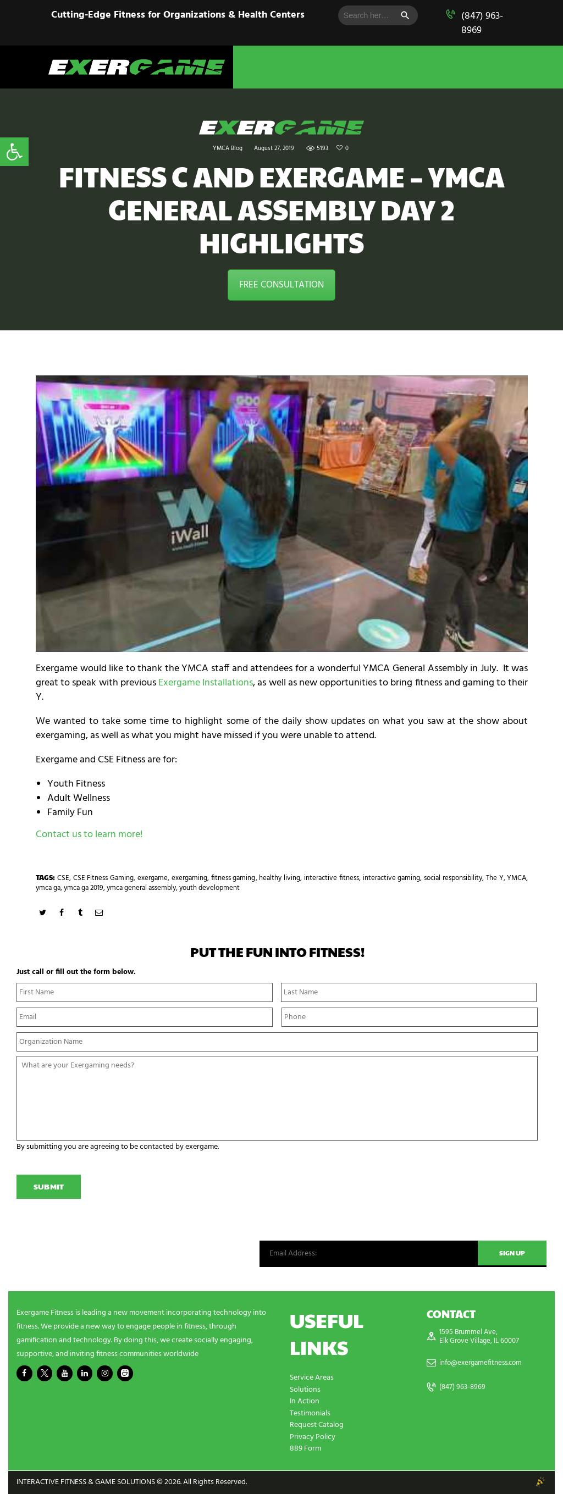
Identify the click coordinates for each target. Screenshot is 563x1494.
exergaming (189, 878)
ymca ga (48, 888)
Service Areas (312, 1380)
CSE (63, 878)
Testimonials (310, 1414)
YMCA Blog (227, 148)
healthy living (279, 878)
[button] (14, 151)
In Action (304, 1403)
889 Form (305, 1449)
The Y (495, 878)
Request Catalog (317, 1426)
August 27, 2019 (274, 148)
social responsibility (453, 878)
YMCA (516, 878)
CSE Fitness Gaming (103, 878)
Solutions (305, 1391)
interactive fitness (331, 878)
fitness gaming (233, 878)
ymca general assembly (141, 888)
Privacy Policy (312, 1437)
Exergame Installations (205, 683)
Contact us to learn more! (89, 835)
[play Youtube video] (282, 513)
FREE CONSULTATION (281, 285)
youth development (209, 888)
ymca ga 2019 (83, 888)
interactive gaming (392, 878)
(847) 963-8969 (482, 23)
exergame (152, 878)
